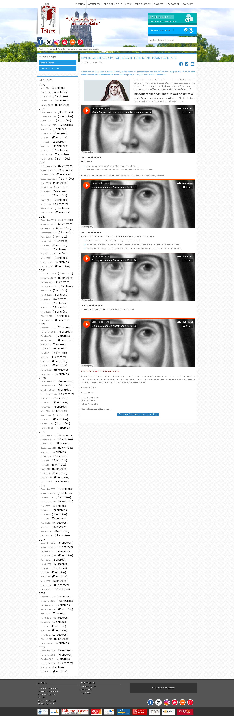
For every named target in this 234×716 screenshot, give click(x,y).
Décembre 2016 (48, 597)
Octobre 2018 (47, 497)
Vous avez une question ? (162, 30)
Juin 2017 (45, 568)
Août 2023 (46, 237)
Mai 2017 (45, 572)
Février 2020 (47, 423)
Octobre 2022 (47, 282)
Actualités (94, 4)
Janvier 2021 (46, 374)
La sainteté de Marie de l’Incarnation (98, 175)
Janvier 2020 (47, 428)
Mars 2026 (46, 96)
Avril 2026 (45, 92)
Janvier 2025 (47, 159)
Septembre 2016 (48, 609)
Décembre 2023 (48, 220)
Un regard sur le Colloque (93, 309)
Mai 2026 (45, 88)
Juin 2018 (45, 514)
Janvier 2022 (47, 320)
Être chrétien (143, 4)
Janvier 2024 (47, 212)
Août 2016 (45, 613)
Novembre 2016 (48, 601)
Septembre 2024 (49, 179)
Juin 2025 (45, 137)
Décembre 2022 (48, 274)
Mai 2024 (45, 195)
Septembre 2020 (49, 394)
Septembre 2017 (48, 555)
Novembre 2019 (48, 439)
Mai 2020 (45, 411)
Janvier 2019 (46, 482)
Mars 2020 (46, 419)
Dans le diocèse (47, 62)
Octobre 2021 (47, 336)
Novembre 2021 (48, 332)
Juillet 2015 (46, 671)
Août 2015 (45, 667)
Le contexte (86, 161)
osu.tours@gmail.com (100, 409)
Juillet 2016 (46, 618)
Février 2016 (46, 639)
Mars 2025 (45, 150)
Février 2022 (46, 316)
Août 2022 (46, 290)
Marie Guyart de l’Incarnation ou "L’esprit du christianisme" (109, 236)
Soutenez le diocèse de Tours (163, 21)
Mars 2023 (46, 258)
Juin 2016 (45, 622)
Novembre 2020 (48, 385)
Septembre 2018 (48, 502)
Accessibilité (85, 689)
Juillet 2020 (46, 402)
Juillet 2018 (46, 510)
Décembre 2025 (48, 112)
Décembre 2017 (48, 543)
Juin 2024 (45, 191)
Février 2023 (46, 262)
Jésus (128, 4)
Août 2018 (45, 506)
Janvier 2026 (47, 105)
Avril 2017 (45, 576)
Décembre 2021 (48, 327)
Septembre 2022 (48, 286)
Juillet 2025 (46, 133)
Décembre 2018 (48, 489)
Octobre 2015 (47, 659)
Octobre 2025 (47, 121)
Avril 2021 (45, 361)
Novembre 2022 (48, 278)
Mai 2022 (45, 303)
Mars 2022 (46, 312)
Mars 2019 (45, 473)
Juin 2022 (45, 299)
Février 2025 (46, 154)
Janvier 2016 (46, 643)
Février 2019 (46, 477)
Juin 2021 (45, 353)
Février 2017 (46, 585)
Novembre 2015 (48, 655)
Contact (188, 4)
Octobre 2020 (47, 390)
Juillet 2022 (46, 295)
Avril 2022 (45, 307)
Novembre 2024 (48, 170)
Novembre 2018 (48, 493)
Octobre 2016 (47, 605)
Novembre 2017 (48, 547)
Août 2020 (46, 398)
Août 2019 (45, 452)
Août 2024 (46, 183)
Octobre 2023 (47, 228)
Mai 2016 (45, 626)
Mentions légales (88, 686)
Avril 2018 (45, 523)
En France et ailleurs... (50, 68)
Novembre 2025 (48, 116)
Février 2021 (46, 370)
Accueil (42, 49)
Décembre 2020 (48, 381)
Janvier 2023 (47, 266)
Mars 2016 (45, 635)
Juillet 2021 (46, 349)
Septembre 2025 (48, 125)
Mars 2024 (46, 204)
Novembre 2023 (48, 224)
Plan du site (85, 692)
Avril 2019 (45, 469)
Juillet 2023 (46, 241)
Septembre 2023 (48, 232)
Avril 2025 (45, 146)
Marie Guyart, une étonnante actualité (153, 98)
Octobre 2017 (47, 551)
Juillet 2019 (46, 456)
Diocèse (158, 4)
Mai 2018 (45, 518)
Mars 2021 (45, 365)
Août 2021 (45, 344)
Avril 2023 (45, 254)
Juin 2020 (45, 407)
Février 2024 (46, 208)
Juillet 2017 (46, 564)
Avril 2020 (46, 415)
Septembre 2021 (48, 340)
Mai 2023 (45, 249)
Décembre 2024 (48, 166)
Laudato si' (173, 4)
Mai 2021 (45, 357)
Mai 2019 (45, 465)
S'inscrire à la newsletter (163, 687)
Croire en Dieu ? (113, 4)
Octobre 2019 (47, 443)
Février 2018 (46, 531)
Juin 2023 (45, 245)
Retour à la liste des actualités (138, 414)
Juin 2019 (45, 460)
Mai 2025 (45, 142)
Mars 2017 (45, 581)
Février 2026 (46, 101)
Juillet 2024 (46, 187)
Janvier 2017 (46, 589)
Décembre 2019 (48, 435)
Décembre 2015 (48, 650)
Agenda (80, 4)
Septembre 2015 (48, 663)
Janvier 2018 (46, 535)
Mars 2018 (45, 527)
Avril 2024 (46, 200)
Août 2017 (45, 560)
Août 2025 (46, 129)
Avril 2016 (45, 630)
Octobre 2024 (47, 174)
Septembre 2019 (48, 448)
